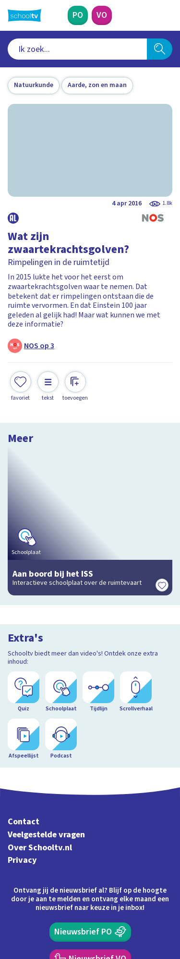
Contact (23, 689)
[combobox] (77, 49)
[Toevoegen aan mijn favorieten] (20, 386)
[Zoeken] (159, 49)
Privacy (22, 728)
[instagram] (33, 893)
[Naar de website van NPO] (166, 15)
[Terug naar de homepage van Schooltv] (24, 15)
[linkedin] (54, 893)
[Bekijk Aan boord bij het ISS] (90, 499)
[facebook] (12, 893)
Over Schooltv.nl (40, 715)
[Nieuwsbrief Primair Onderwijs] (90, 799)
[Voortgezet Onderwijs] (102, 15)
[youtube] (75, 893)
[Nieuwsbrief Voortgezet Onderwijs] (90, 826)
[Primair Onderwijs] (78, 15)
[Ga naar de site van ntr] (136, 913)
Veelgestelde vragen (46, 702)
